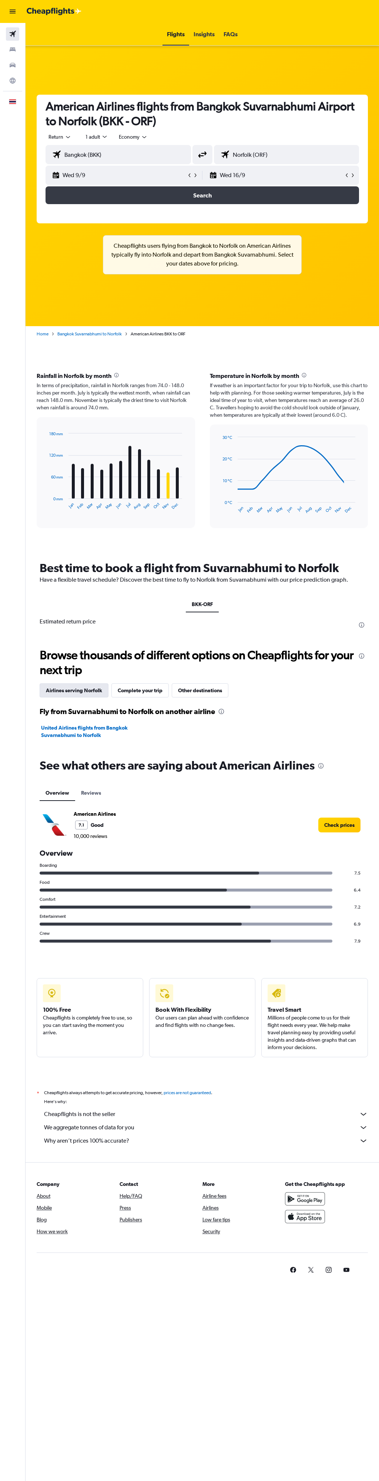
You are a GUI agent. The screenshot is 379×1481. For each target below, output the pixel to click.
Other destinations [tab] (200, 690)
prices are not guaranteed (187, 1092)
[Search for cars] (12, 65)
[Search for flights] (12, 34)
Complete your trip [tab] (140, 690)
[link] (339, 825)
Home (42, 334)
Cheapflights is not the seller (206, 1114)
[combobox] (133, 137)
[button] (12, 11)
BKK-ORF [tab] (202, 604)
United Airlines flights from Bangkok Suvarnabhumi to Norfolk (84, 731)
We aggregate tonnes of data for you (206, 1127)
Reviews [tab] (91, 793)
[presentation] (116, 375)
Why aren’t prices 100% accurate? (206, 1140)
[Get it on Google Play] (305, 1199)
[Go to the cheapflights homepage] (54, 11)
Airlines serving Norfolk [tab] (74, 690)
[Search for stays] (12, 49)
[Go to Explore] (12, 80)
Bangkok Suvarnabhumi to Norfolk (89, 334)
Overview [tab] (57, 793)
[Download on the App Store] (305, 1216)
